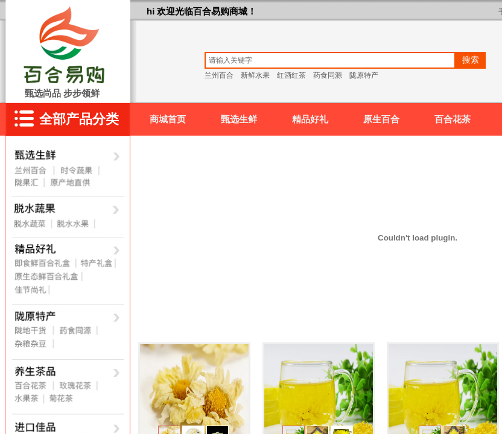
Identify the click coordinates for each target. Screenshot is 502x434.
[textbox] (330, 60)
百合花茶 (452, 119)
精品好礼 (310, 119)
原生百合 (381, 119)
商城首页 (168, 119)
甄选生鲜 (239, 119)
